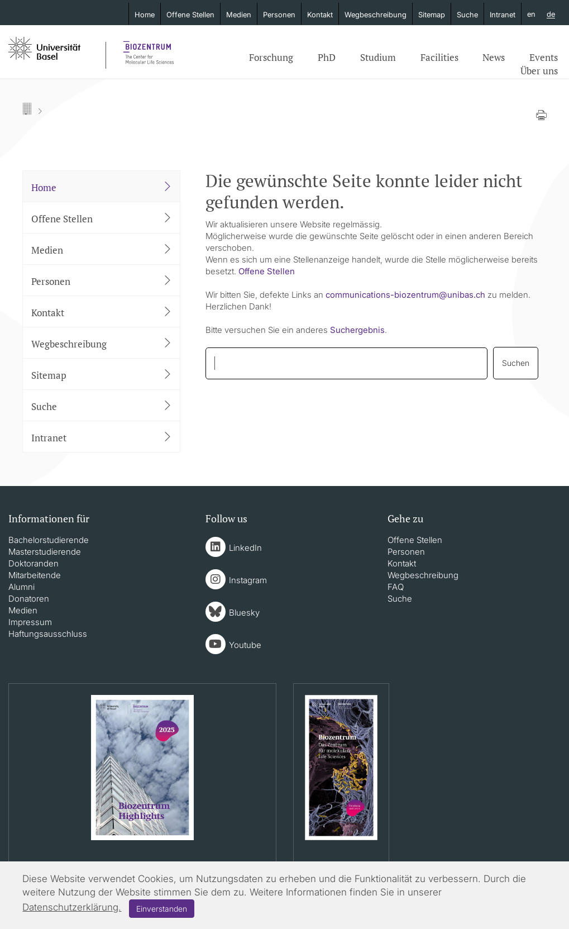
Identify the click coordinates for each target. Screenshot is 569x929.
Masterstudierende (44, 551)
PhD (327, 57)
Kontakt (320, 14)
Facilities (439, 57)
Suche (467, 14)
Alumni (21, 587)
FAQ (396, 587)
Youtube (245, 645)
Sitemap (431, 14)
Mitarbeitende (34, 575)
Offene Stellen (190, 14)
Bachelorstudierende (48, 540)
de (551, 14)
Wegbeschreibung (376, 14)
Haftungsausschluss (47, 633)
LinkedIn (245, 547)
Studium (378, 57)
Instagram (248, 580)
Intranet (502, 14)
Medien (238, 14)
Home (145, 14)
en (531, 13)
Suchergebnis (357, 330)
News (493, 57)
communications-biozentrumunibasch (405, 294)
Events (543, 57)
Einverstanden (161, 908)
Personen (279, 14)
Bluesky (244, 612)
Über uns (539, 70)
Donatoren (28, 598)
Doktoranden (33, 563)
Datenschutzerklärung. (71, 907)
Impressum (30, 622)
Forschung (271, 57)
